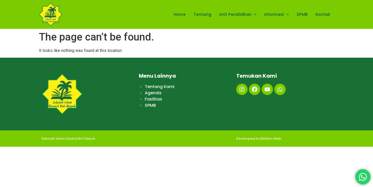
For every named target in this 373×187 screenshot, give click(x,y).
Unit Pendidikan (237, 14)
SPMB (302, 14)
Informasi (276, 14)
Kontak (322, 14)
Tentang (202, 14)
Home (180, 14)
